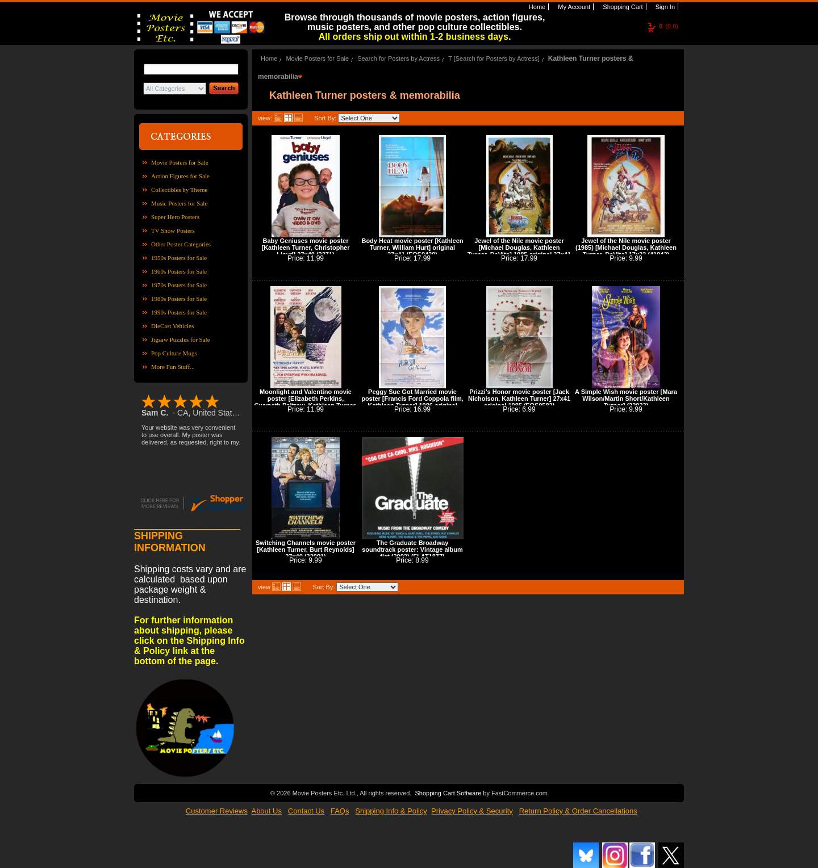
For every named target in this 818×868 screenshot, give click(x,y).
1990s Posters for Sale (179, 312)
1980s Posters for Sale (179, 298)
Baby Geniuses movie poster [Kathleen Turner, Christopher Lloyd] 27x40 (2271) (305, 247)
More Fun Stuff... (173, 366)
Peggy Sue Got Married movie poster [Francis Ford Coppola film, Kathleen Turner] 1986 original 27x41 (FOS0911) (412, 402)
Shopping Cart (621, 6)
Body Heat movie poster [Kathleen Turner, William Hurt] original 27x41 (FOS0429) (412, 247)
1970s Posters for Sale (179, 285)
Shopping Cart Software (448, 792)
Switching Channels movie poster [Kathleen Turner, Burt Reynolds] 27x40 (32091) (306, 549)
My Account (573, 6)
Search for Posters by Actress (398, 58)
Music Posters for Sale (179, 203)
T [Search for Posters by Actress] (494, 58)
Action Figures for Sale (180, 176)
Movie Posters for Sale (179, 162)
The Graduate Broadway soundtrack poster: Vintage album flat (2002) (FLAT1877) (412, 549)
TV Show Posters (173, 230)
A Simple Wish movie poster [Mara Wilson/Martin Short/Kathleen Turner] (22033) (626, 398)
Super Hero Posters (175, 216)
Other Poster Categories (181, 244)
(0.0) (668, 26)
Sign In (664, 6)
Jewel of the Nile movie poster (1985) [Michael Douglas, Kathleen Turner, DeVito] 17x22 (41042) (626, 247)
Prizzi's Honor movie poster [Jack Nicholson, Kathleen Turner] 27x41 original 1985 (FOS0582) (519, 398)
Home (536, 6)
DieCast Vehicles (172, 325)
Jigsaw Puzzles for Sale (180, 339)
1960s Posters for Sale (179, 271)
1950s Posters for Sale (179, 257)
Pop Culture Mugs (174, 353)
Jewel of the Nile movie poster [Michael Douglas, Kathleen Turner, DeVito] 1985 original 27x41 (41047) (519, 251)
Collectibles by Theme (179, 189)
